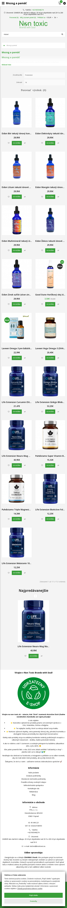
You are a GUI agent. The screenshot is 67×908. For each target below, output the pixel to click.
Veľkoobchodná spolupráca (34, 785)
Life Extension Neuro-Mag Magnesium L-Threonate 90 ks (30, 456)
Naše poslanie (33, 772)
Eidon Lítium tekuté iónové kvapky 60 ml (22, 187)
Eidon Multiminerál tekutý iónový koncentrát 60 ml (27, 241)
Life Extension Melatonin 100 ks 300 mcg (22, 563)
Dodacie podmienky (33, 776)
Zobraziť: (19, 82)
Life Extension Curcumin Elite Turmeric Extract (25, 402)
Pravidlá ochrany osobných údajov (33, 782)
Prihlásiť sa (41, 17)
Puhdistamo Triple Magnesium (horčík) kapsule (25, 509)
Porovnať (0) (14, 17)
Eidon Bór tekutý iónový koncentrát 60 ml (22, 133)
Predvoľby (33, 901)
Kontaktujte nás (33, 788)
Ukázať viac (6, 65)
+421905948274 (38, 10)
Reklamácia (33, 792)
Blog (33, 795)
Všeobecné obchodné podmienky (33, 779)
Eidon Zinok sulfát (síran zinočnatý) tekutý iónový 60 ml (29, 294)
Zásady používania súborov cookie (29, 889)
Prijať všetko (33, 895)
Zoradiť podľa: (17, 75)
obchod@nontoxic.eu (37, 846)
